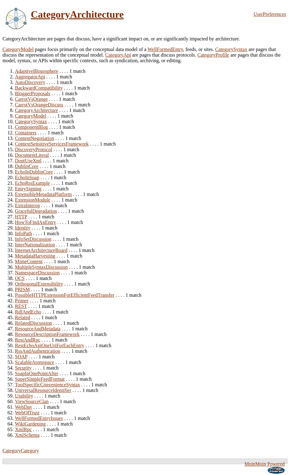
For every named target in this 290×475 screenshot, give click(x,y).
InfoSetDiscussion (33, 239)
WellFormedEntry (165, 49)
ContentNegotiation (34, 138)
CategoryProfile (213, 55)
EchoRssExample (32, 183)
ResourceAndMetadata (38, 328)
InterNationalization (35, 244)
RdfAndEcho (28, 311)
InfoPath (23, 233)
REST (21, 306)
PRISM (22, 289)
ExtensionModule (32, 200)
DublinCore (27, 166)
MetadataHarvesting (35, 255)
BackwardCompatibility (39, 88)
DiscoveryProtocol (33, 149)
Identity (22, 228)
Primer (22, 300)
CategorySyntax (231, 49)
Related (22, 317)
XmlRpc (23, 429)
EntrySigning (28, 188)
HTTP (21, 216)
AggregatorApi (30, 76)
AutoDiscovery (30, 82)
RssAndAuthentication (37, 351)
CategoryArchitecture (77, 14)
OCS (20, 278)
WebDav (23, 407)
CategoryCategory (20, 450)
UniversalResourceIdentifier (43, 390)
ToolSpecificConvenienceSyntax (47, 384)
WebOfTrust (27, 412)
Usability (24, 395)
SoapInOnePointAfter (36, 373)
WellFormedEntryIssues (39, 418)
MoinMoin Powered (265, 464)
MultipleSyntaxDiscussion (41, 267)
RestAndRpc (27, 339)
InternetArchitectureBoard (41, 250)
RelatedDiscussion (33, 323)
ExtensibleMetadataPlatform (43, 194)
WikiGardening (30, 423)
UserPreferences (269, 14)
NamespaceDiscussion (37, 272)
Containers (25, 132)
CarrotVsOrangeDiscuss (39, 104)
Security (23, 367)
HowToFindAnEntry (35, 222)
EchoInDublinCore (34, 172)
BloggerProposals (32, 93)
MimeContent (29, 261)
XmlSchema (27, 435)
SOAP (21, 356)
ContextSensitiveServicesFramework (52, 144)
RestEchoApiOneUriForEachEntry (49, 345)
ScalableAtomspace (34, 362)
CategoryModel (18, 49)
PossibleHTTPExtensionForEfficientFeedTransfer (64, 295)
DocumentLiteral (32, 155)
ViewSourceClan (31, 401)
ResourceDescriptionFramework (47, 334)
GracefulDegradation (36, 211)
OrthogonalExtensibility (39, 283)
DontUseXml (28, 160)
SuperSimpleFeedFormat (40, 379)
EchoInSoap (27, 177)
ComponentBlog (31, 127)
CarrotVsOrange (31, 99)
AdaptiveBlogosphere (36, 71)
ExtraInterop (27, 205)
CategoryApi (118, 55)
